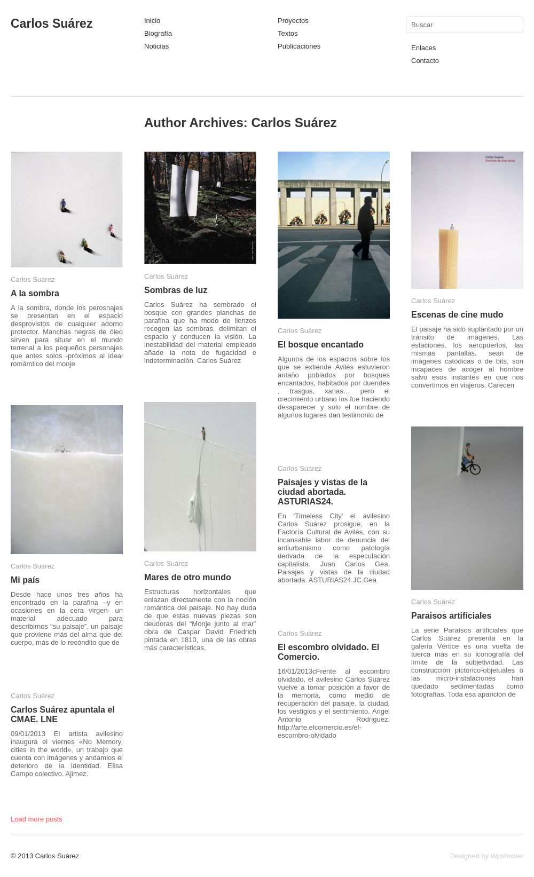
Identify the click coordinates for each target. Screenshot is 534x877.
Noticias (156, 46)
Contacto (425, 61)
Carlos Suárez (51, 23)
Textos (288, 33)
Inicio (152, 21)
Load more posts (36, 819)
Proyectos (293, 21)
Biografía (158, 33)
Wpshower (507, 856)
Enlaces (423, 48)
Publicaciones (299, 46)
